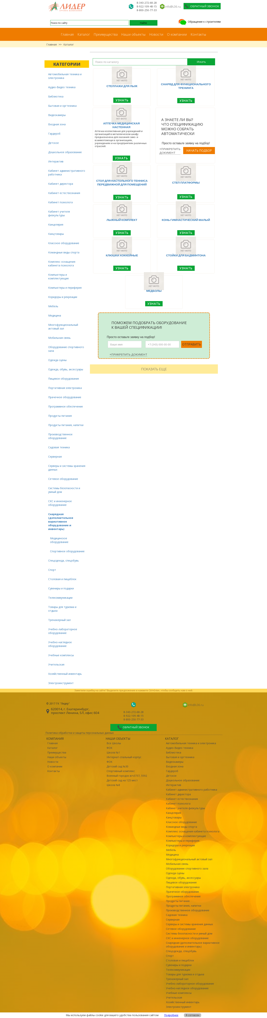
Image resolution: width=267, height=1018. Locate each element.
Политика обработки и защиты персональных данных (79, 733)
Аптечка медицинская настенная (121, 125)
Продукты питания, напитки (65, 425)
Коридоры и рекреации (62, 297)
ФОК (109, 748)
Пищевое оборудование (63, 378)
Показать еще (154, 369)
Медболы (154, 290)
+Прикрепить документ (169, 150)
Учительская (56, 664)
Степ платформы (186, 182)
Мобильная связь (59, 338)
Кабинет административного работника (66, 172)
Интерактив (55, 161)
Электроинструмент (61, 683)
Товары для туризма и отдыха (62, 608)
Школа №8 (113, 785)
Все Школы (114, 743)
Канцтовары (56, 234)
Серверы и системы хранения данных (66, 467)
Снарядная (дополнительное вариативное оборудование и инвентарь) (60, 521)
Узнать (122, 100)
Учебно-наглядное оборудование (60, 644)
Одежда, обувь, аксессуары (65, 369)
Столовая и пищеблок (62, 579)
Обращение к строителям (199, 21)
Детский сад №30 (117, 766)
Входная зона (57, 124)
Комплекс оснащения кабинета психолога (61, 263)
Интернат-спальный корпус (124, 757)
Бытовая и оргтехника (62, 105)
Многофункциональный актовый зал (63, 326)
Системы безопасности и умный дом (64, 490)
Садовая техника (59, 447)
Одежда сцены (57, 360)
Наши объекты (133, 34)
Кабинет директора (60, 183)
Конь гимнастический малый (186, 219)
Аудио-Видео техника (61, 87)
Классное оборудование (63, 243)
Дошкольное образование (65, 152)
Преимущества (106, 34)
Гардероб (54, 133)
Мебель (53, 306)
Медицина (54, 315)
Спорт (52, 570)
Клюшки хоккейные (122, 255)
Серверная (55, 456)
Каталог (84, 34)
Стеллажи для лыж (121, 86)
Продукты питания (60, 415)
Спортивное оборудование (67, 551)
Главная (67, 34)
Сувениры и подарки (61, 588)
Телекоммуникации (60, 597)
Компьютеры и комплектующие (58, 276)
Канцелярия (55, 224)
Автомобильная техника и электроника (65, 76)
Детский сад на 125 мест (122, 780)
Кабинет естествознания (64, 193)
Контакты (198, 34)
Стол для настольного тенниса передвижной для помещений (122, 182)
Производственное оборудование (60, 436)
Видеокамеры (57, 115)
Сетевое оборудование (63, 479)
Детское (53, 143)
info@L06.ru (173, 6)
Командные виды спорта (63, 252)
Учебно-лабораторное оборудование (62, 631)
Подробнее (171, 1015)
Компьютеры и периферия (65, 287)
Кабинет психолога (60, 202)
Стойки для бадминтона (186, 255)
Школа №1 (113, 752)
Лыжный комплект (122, 219)
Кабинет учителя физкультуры (59, 213)
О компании (177, 34)
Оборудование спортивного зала (66, 349)
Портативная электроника (65, 388)
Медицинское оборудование (59, 540)
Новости (156, 34)
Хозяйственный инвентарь (65, 674)
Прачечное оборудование (64, 397)
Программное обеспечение (65, 406)
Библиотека (55, 96)
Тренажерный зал (59, 620)
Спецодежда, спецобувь (63, 560)
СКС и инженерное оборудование (60, 503)
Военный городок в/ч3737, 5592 (127, 775)
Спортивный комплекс (121, 771)
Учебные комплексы (61, 655)
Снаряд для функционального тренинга (186, 85)
